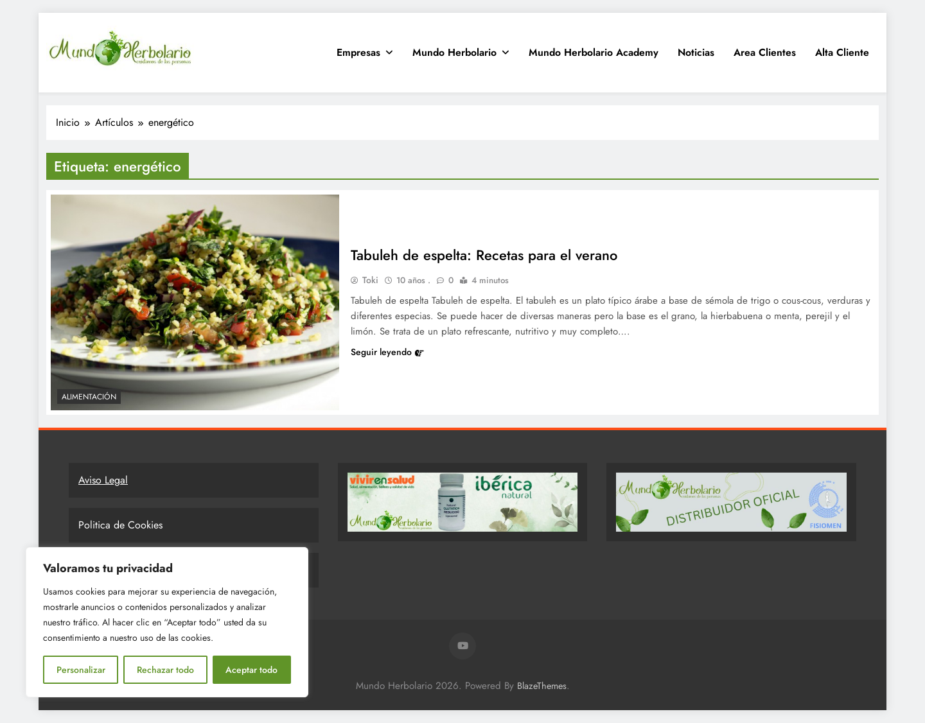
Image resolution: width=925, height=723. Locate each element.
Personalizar (81, 669)
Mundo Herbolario (454, 52)
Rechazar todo (165, 669)
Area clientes (765, 52)
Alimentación (89, 397)
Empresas (358, 52)
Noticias (696, 52)
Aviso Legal (103, 480)
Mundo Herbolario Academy (593, 52)
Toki (370, 280)
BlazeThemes (542, 685)
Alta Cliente (842, 52)
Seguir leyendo (387, 351)
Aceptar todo (251, 669)
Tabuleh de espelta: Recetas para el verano (484, 255)
